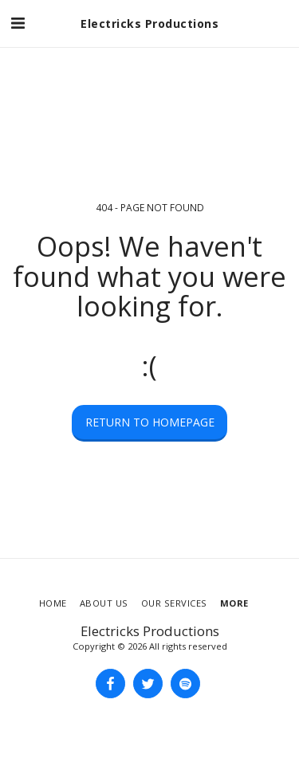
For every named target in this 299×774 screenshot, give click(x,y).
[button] (17, 22)
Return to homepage (149, 422)
